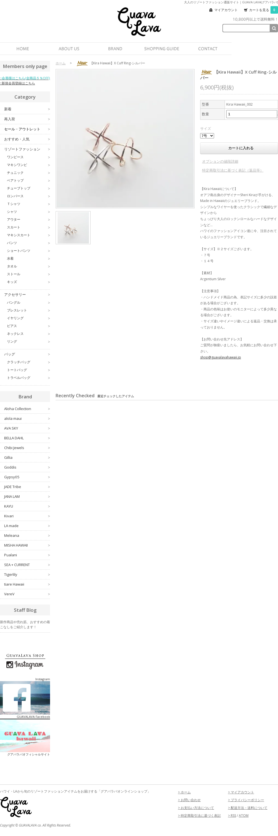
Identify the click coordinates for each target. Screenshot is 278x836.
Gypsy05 (27, 476)
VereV (27, 593)
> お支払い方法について (196, 807)
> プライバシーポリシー (246, 800)
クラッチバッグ (28, 362)
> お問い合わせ (189, 800)
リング (28, 341)
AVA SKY (27, 428)
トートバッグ (28, 369)
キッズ (28, 281)
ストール (28, 274)
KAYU (27, 506)
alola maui (27, 418)
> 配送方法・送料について (247, 807)
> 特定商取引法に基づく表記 (199, 815)
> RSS (232, 815)
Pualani (27, 554)
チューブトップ (28, 188)
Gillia (27, 457)
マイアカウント (226, 10)
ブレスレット (28, 310)
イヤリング (28, 318)
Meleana (27, 535)
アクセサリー (27, 294)
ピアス (28, 325)
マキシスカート (28, 235)
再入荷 (27, 119)
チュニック (28, 172)
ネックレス (28, 333)
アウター (28, 219)
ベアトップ (28, 180)
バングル (28, 302)
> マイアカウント (241, 792)
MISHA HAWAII (27, 545)
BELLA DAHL (27, 437)
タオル (28, 266)
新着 (27, 109)
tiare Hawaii (27, 584)
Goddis (27, 467)
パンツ (28, 242)
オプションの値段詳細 (220, 161)
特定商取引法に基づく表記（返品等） (233, 170)
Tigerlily (27, 574)
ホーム (61, 63)
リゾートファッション (27, 149)
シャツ (28, 211)
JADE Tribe (27, 486)
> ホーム (184, 792)
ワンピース (28, 157)
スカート (28, 227)
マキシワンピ (28, 164)
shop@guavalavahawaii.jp (220, 357)
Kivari (27, 515)
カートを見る (263, 10)
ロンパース (28, 196)
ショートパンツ (28, 250)
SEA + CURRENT (27, 564)
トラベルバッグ (28, 377)
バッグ (27, 354)
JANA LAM (27, 496)
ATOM (244, 815)
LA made (27, 525)
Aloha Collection (27, 408)
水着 (28, 258)
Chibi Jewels (27, 447)
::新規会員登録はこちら (17, 83)
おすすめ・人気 (27, 139)
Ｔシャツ (28, 203)
